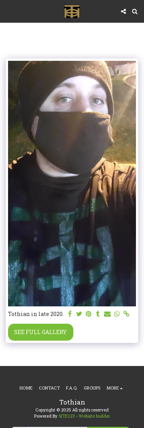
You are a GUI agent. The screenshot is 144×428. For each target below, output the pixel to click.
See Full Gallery (40, 332)
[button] (8, 11)
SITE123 (67, 416)
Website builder (94, 416)
